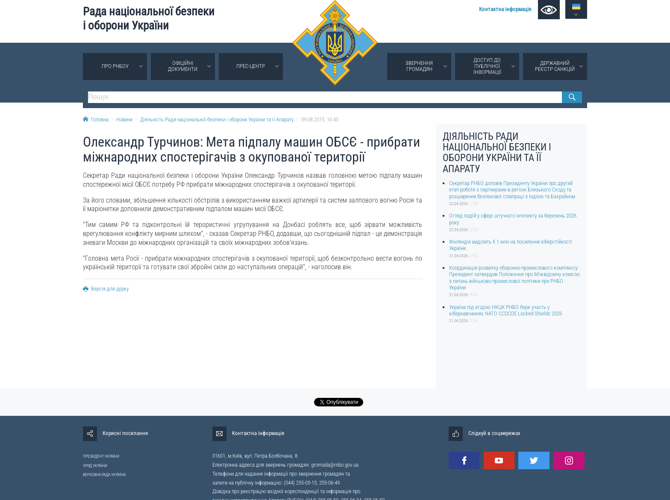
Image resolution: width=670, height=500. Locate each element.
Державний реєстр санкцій (555, 66)
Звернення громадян (419, 66)
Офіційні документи (182, 66)
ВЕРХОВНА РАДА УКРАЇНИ (104, 474)
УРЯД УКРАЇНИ (95, 465)
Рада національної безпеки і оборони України (149, 18)
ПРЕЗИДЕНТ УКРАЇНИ (101, 456)
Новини (124, 119)
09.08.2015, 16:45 (319, 119)
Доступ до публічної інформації (487, 66)
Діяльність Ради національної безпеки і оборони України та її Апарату (217, 119)
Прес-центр (250, 66)
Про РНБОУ (115, 66)
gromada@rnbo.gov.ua (335, 465)
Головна (96, 119)
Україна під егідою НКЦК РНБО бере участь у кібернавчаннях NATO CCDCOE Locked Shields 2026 (505, 310)
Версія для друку (106, 288)
